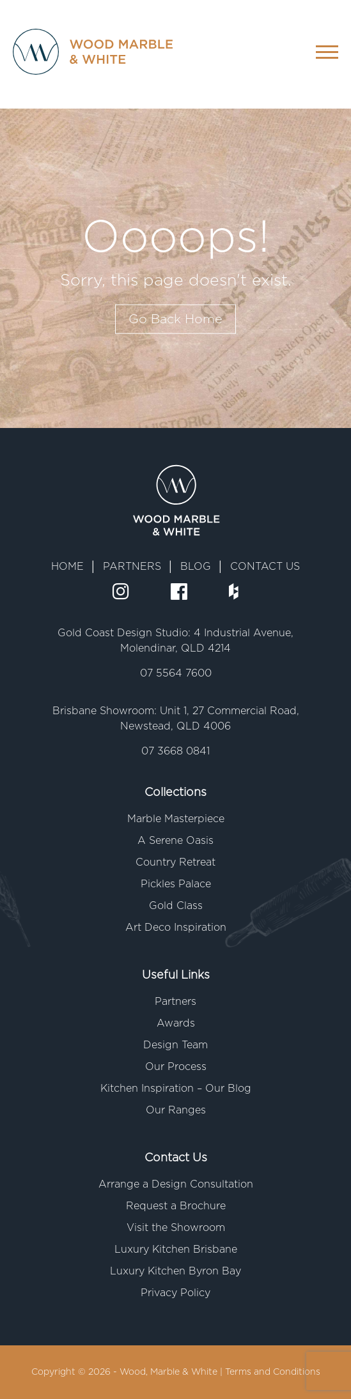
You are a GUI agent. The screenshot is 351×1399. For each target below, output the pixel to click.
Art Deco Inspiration (175, 927)
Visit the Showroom (176, 1228)
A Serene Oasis (175, 841)
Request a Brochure (176, 1206)
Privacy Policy (175, 1293)
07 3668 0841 (175, 751)
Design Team (175, 1045)
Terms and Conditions (272, 1372)
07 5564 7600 (176, 673)
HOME (67, 567)
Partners (175, 1002)
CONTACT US (265, 567)
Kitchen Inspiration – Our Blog (175, 1088)
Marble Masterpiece (175, 819)
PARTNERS (132, 567)
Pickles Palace (176, 884)
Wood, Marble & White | (172, 1372)
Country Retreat (175, 862)
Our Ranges (176, 1110)
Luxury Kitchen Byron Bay (175, 1271)
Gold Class (176, 906)
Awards (176, 1023)
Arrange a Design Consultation (175, 1184)
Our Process (176, 1067)
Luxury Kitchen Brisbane (175, 1249)
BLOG (195, 567)
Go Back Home (175, 319)
